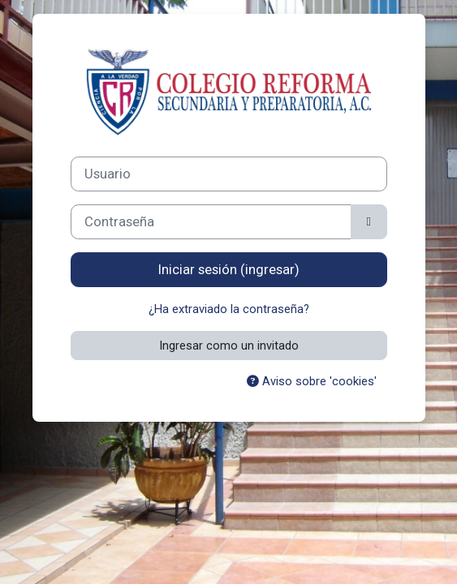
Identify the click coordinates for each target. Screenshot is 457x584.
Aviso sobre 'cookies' (312, 381)
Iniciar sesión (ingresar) (229, 269)
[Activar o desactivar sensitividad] (368, 221)
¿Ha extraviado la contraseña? (229, 309)
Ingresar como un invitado (229, 345)
